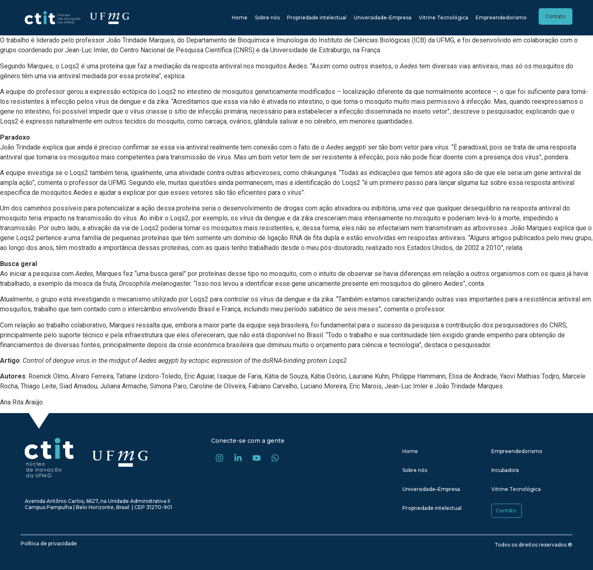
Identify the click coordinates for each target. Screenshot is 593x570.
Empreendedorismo (501, 17)
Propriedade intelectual (316, 17)
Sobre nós (267, 17)
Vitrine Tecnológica (443, 17)
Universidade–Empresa (382, 17)
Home (239, 17)
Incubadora (505, 470)
